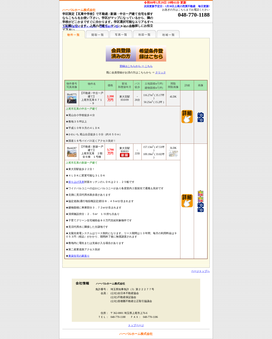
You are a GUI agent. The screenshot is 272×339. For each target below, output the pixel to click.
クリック (160, 72)
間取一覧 (97, 34)
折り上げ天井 (76, 182)
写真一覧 (121, 34)
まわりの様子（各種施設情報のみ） (168, 34)
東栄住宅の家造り (79, 255)
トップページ (136, 325)
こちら (149, 66)
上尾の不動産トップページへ (79, 26)
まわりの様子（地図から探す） (144, 34)
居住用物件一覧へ (110, 26)
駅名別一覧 (73, 34)
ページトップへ (200, 271)
